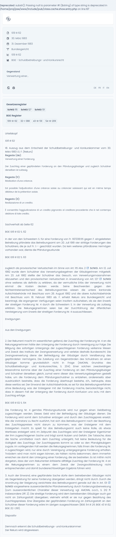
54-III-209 (50, 121)
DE (95, 87)
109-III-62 (12, 121)
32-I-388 (25, 121)
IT (104, 87)
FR (99, 87)
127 (26, 109)
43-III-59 (37, 121)
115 (12, 109)
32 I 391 (14, 508)
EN (107, 87)
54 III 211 (90, 504)
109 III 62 (10, 141)
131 (40, 109)
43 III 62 (105, 504)
